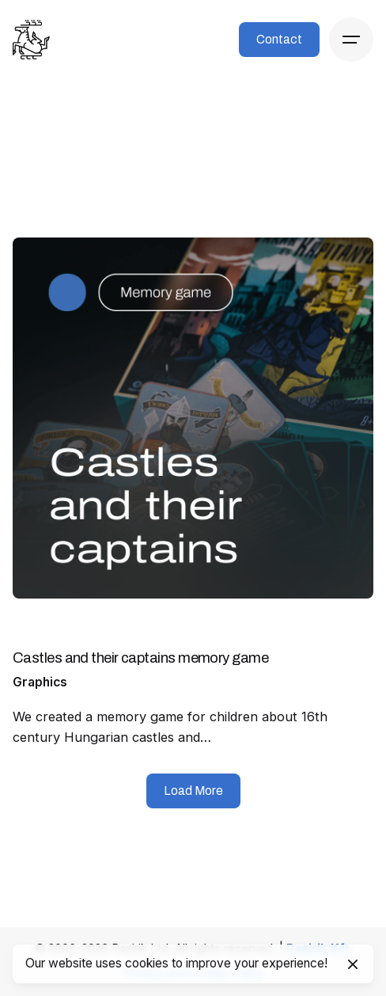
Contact (279, 39)
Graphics (40, 682)
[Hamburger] (351, 39)
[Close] (353, 964)
